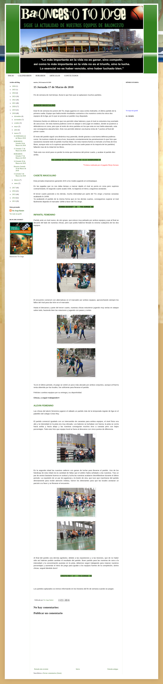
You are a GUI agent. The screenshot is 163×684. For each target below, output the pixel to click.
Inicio (78, 669)
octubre (17, 123)
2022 (14, 100)
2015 (14, 194)
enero (16, 183)
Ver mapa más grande (132, 110)
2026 (14, 86)
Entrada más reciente (41, 669)
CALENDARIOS (25, 76)
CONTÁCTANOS (71, 76)
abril (16, 130)
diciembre (17, 116)
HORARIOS (40, 76)
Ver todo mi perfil (16, 214)
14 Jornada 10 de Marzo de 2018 (20, 162)
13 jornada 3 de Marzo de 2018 (20, 175)
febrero (16, 180)
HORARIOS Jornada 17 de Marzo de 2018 (20, 156)
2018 (14, 113)
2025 (14, 90)
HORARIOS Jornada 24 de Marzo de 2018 (20, 143)
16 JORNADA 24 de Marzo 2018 (20, 137)
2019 (14, 110)
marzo (16, 133)
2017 (14, 188)
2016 (14, 191)
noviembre (18, 120)
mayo (16, 126)
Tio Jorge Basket (18, 211)
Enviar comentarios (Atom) (52, 673)
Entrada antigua (113, 669)
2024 (14, 93)
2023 (14, 96)
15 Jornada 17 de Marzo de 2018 (20, 150)
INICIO (11, 76)
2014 (14, 198)
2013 (14, 201)
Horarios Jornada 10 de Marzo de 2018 (20, 168)
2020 (14, 106)
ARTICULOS (54, 76)
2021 (14, 103)
